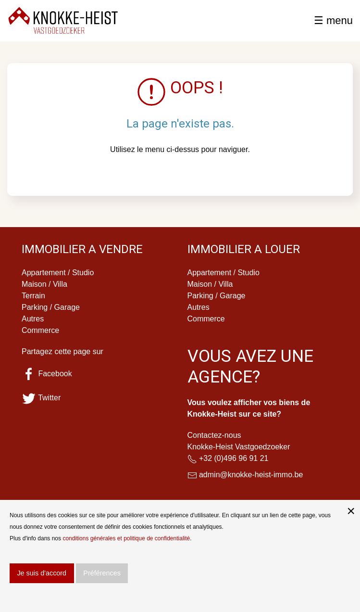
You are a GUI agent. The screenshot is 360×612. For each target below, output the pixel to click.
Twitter (41, 398)
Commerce (40, 330)
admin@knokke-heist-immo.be (251, 475)
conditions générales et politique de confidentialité (126, 538)
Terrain (33, 296)
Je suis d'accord (41, 573)
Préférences (102, 573)
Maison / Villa (44, 284)
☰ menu (333, 20)
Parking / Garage (51, 307)
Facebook (47, 374)
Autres (33, 319)
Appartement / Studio (58, 272)
